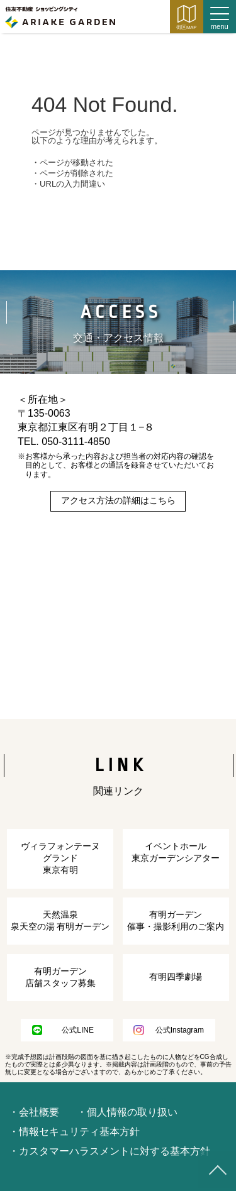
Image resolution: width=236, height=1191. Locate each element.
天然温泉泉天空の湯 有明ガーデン (60, 920)
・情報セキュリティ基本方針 (74, 1131)
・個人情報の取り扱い (127, 1112)
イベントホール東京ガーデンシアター (176, 852)
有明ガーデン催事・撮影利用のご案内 (175, 920)
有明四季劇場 (175, 977)
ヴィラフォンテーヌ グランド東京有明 (60, 858)
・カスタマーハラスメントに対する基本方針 (109, 1151)
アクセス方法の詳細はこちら (118, 500)
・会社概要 (34, 1112)
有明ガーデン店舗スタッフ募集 (60, 977)
